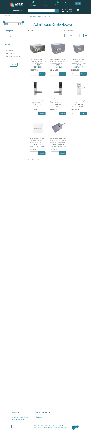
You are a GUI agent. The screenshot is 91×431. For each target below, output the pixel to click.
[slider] (4, 22)
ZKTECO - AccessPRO (78, 107)
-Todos (8, 36)
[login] (68, 11)
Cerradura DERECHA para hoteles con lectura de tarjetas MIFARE (37, 100)
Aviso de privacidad (18, 419)
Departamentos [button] (18, 11)
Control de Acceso (44, 16)
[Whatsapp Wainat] (33, 4)
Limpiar (13, 65)
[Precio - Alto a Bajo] (66, 35)
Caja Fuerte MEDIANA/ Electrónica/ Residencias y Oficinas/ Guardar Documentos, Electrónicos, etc (58, 63)
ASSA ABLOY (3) (10, 50)
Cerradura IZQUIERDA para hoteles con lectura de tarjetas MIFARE (58, 100)
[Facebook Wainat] (66, 3)
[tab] (21, 413)
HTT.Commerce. (47, 425)
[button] (77, 10)
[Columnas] (82, 35)
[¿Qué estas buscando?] (41, 11)
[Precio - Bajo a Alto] (71, 35)
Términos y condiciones (20, 417)
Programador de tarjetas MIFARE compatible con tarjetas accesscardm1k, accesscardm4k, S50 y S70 (58, 142)
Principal (33, 16)
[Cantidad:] (34, 74)
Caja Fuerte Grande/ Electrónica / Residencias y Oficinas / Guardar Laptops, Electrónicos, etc (38, 63)
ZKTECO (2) (9, 53)
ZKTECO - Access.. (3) (12, 57)
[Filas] (86, 35)
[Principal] (16, 3)
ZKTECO (37, 107)
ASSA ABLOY (37, 67)
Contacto (39, 417)
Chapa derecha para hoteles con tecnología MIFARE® (78, 100)
